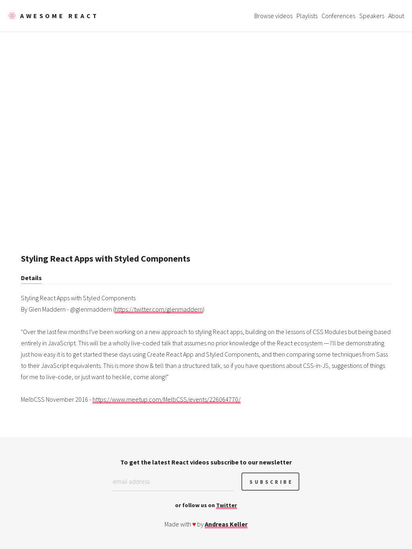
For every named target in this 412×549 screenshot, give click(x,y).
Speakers (371, 16)
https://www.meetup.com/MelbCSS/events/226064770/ (167, 399)
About (396, 16)
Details (31, 278)
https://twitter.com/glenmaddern (159, 309)
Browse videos (273, 16)
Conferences (338, 16)
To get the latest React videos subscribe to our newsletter (206, 462)
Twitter (226, 505)
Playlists (307, 16)
